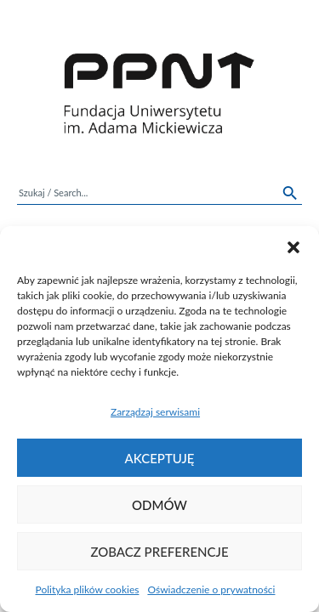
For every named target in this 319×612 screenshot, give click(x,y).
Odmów (159, 505)
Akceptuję (160, 458)
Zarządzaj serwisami (155, 411)
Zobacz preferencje (159, 551)
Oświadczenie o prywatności (211, 589)
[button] (293, 247)
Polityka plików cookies (88, 589)
